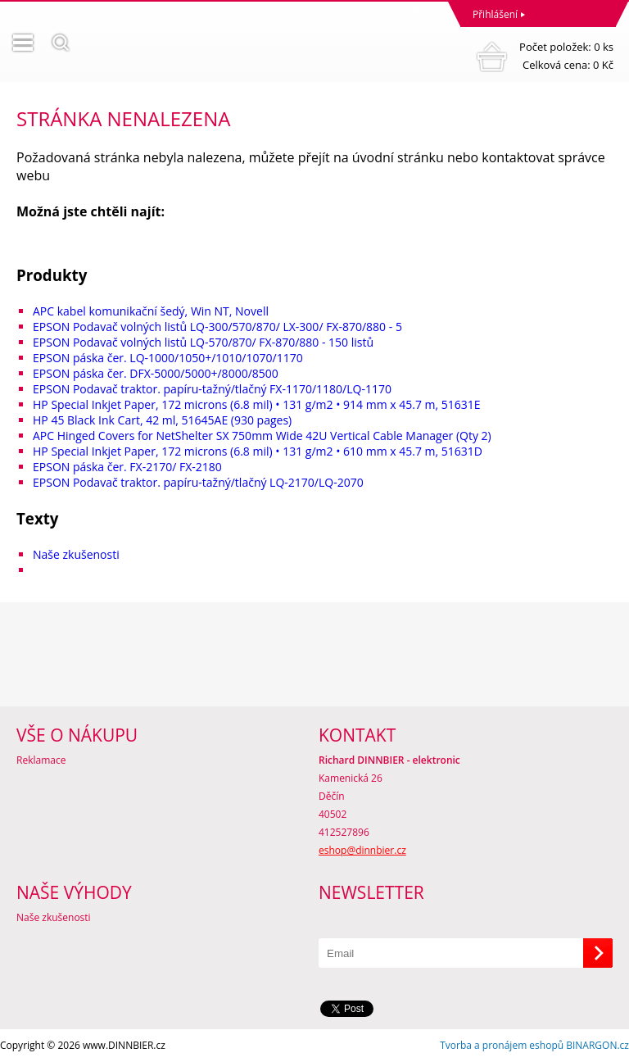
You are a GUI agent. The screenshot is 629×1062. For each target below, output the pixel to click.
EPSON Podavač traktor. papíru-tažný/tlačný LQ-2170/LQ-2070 (198, 482)
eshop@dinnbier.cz (362, 850)
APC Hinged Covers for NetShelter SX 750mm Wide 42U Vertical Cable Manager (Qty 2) (262, 435)
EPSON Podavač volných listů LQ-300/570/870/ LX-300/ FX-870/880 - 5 (217, 326)
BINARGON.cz (597, 1045)
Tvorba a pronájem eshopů (501, 1045)
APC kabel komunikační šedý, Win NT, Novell (151, 311)
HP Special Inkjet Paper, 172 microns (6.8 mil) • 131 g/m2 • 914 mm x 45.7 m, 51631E (257, 404)
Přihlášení (495, 14)
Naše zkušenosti (76, 554)
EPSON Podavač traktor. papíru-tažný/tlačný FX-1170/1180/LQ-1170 (212, 389)
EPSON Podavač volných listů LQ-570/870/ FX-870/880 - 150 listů (203, 342)
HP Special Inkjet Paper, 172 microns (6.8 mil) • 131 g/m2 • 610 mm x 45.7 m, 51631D (257, 451)
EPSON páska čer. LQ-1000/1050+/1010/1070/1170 (168, 357)
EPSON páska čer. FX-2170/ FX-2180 (127, 466)
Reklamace (41, 760)
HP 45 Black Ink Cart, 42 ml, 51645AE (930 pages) (162, 420)
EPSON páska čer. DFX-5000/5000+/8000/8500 (155, 373)
